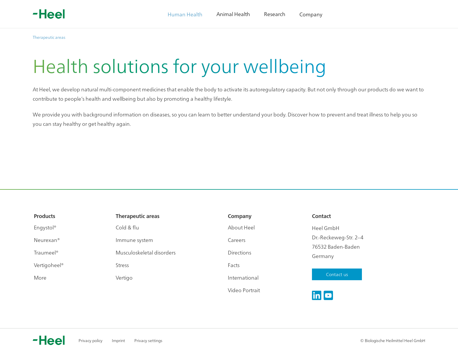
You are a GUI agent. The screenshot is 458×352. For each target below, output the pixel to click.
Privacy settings (148, 340)
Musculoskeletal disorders (146, 252)
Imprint (118, 340)
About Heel (241, 227)
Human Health (185, 14)
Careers (236, 239)
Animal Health (233, 14)
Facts (234, 265)
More (40, 277)
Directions (239, 252)
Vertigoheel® (49, 265)
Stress (122, 265)
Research (274, 14)
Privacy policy (91, 340)
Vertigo (124, 277)
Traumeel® (46, 252)
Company (310, 14)
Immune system (134, 239)
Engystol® (45, 227)
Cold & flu (127, 227)
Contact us (337, 274)
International (243, 277)
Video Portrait (244, 290)
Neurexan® (47, 239)
